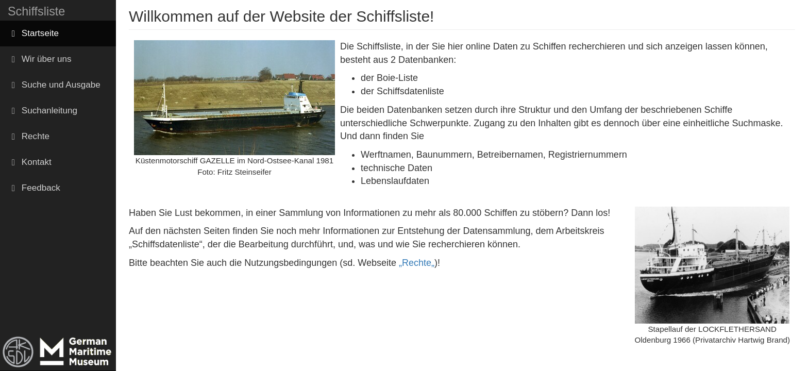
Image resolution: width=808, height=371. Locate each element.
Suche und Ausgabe (54, 85)
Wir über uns (40, 59)
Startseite (33, 33)
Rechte (28, 136)
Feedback (34, 188)
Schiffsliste (36, 11)
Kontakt (30, 162)
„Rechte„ (416, 263)
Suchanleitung (42, 110)
